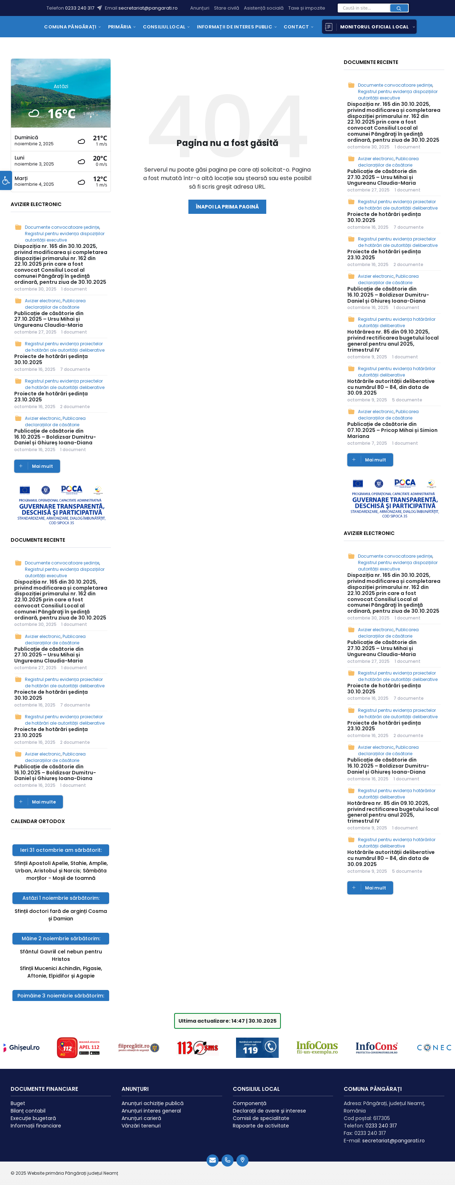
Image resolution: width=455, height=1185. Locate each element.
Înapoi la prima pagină (227, 206)
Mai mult (42, 466)
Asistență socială (264, 8)
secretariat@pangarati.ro (148, 8)
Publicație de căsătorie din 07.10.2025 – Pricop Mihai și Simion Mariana (392, 430)
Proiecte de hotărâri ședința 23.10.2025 (51, 396)
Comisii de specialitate (261, 1112)
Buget (18, 1097)
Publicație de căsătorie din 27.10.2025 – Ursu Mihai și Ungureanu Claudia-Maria (49, 319)
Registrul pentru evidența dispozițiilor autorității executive (65, 237)
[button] (6, 188)
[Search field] (373, 10)
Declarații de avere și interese (269, 1105)
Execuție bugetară (33, 1112)
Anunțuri (199, 8)
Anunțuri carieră (141, 1112)
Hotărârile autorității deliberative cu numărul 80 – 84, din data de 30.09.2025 (391, 387)
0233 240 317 (80, 8)
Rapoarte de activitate (261, 1120)
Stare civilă (226, 8)
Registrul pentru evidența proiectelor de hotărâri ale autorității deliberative (65, 347)
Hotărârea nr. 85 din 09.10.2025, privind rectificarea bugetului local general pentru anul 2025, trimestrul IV (393, 340)
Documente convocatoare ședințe (62, 227)
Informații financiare (36, 1120)
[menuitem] (70, 27)
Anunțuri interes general (151, 1105)
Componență (249, 1097)
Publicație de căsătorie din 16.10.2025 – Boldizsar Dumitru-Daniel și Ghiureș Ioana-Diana (55, 437)
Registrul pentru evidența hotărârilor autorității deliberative (396, 322)
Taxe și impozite (306, 8)
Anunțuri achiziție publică (152, 1097)
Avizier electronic (43, 301)
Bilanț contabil (28, 1105)
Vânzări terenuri (141, 1120)
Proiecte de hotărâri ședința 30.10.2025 (51, 359)
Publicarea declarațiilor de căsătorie (55, 304)
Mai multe (44, 802)
